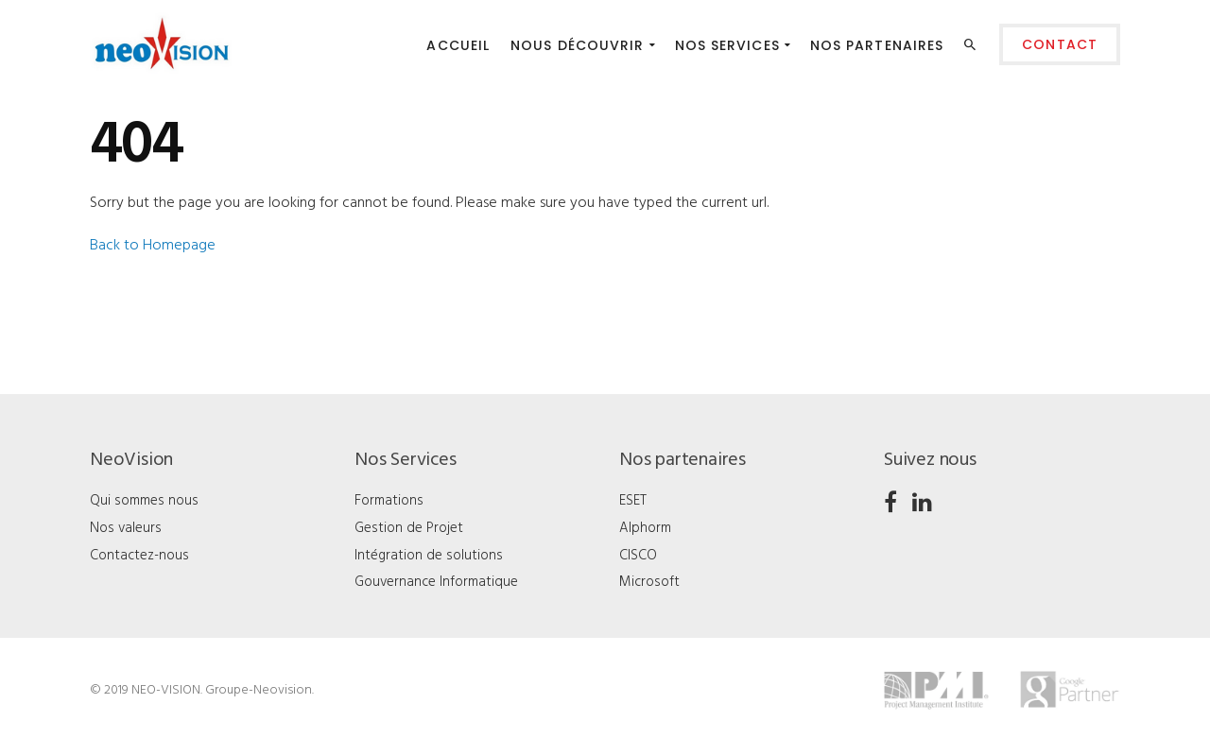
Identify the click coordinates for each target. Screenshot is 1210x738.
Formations (389, 500)
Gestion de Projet (408, 528)
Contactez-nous (139, 555)
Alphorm (645, 528)
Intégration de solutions (428, 555)
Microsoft (649, 582)
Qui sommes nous (144, 500)
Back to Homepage (153, 245)
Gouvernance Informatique (436, 582)
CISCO (638, 555)
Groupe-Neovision (258, 690)
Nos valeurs (126, 528)
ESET (633, 500)
